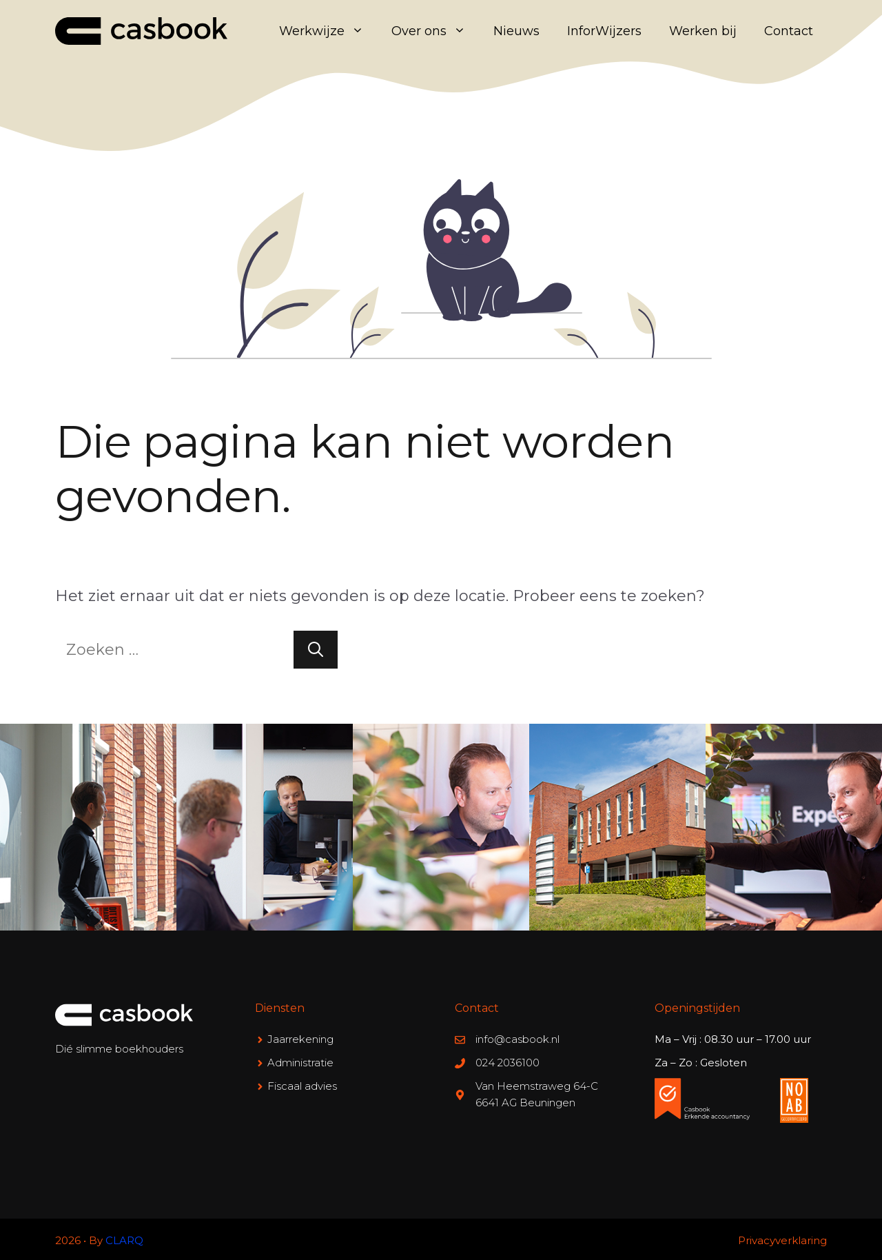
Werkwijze (328, 31)
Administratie (300, 1062)
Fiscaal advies (302, 1086)
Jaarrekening (300, 1039)
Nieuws (516, 31)
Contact (788, 31)
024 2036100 (507, 1062)
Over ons (435, 31)
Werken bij (703, 31)
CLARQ (124, 1240)
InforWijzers (604, 31)
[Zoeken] (316, 650)
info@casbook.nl (517, 1039)
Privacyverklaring (782, 1240)
